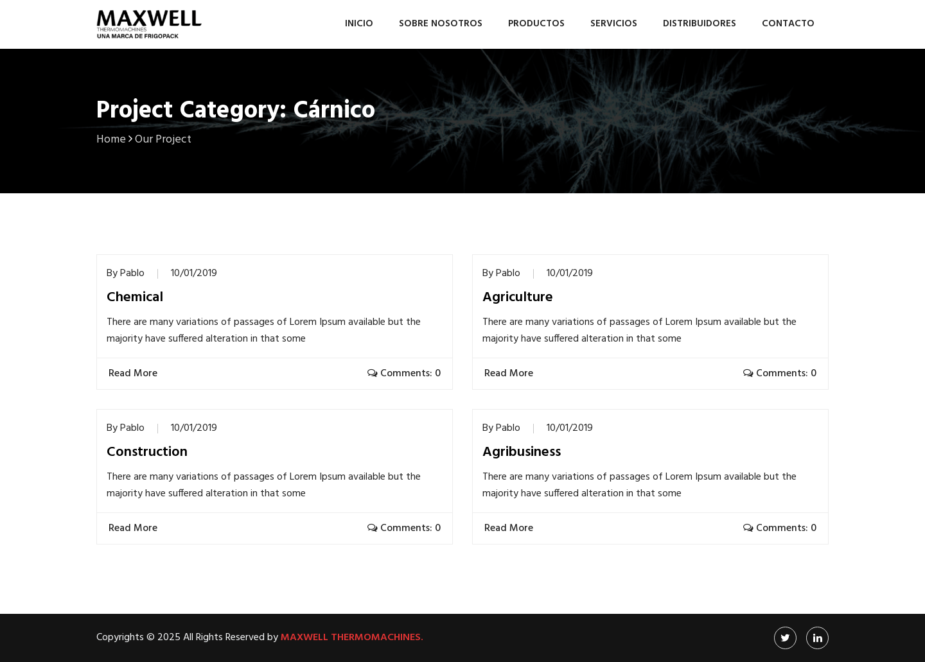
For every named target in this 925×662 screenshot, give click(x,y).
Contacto (788, 23)
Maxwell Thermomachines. (352, 637)
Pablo (132, 273)
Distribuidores (699, 23)
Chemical (135, 298)
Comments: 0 (404, 373)
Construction (147, 452)
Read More (134, 373)
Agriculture (517, 298)
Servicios (613, 23)
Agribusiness (521, 452)
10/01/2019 (194, 273)
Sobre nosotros (440, 23)
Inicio (359, 23)
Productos (536, 23)
